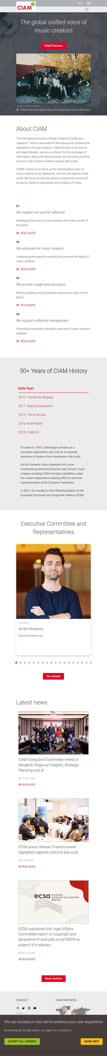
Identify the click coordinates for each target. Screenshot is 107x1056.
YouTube (34, 1008)
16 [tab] (82, 662)
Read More (26, 784)
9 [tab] (51, 662)
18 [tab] (90, 662)
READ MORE (26, 233)
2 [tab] (20, 662)
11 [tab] (60, 662)
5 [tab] (33, 662)
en (80, 3)
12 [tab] (64, 662)
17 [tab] (86, 662)
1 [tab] (16, 662)
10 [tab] (55, 662)
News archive (53, 978)
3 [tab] (25, 662)
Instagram (29, 1008)
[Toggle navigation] (87, 9)
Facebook (17, 1008)
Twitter (23, 1008)
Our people (53, 676)
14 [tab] (73, 662)
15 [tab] (77, 662)
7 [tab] (42, 662)
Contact (89, 3)
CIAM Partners (53, 45)
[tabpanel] (53, 599)
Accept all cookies (22, 1041)
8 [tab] (46, 662)
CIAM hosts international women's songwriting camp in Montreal (53, 110)
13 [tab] (68, 662)
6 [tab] (38, 662)
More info (91, 1041)
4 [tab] (29, 662)
